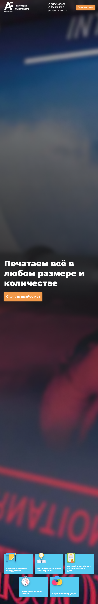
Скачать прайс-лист (23, 296)
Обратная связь (85, 7)
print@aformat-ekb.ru (57, 10)
